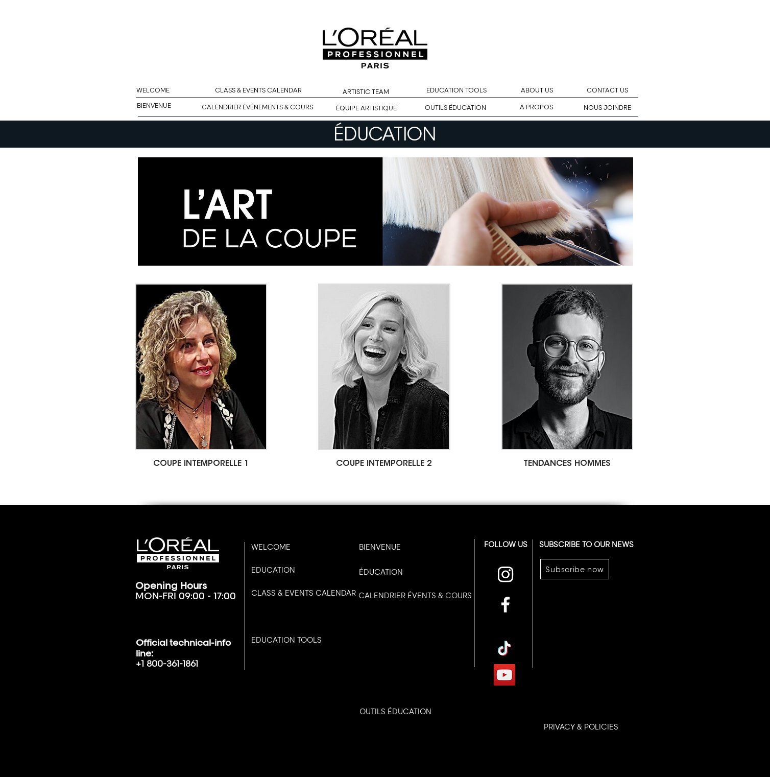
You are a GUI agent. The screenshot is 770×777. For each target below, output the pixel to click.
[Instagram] (505, 574)
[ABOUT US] (537, 90)
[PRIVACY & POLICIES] (581, 726)
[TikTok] (504, 648)
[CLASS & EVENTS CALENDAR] (258, 90)
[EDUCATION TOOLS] (456, 90)
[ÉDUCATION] (381, 571)
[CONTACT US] (607, 90)
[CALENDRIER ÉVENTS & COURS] (415, 595)
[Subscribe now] (574, 569)
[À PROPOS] (536, 107)
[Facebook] (505, 604)
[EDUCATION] (273, 570)
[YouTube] (504, 675)
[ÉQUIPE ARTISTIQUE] (366, 108)
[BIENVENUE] (154, 106)
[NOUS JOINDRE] (607, 108)
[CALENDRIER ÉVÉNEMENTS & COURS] (257, 107)
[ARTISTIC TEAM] (366, 92)
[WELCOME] (153, 90)
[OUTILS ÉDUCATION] (455, 107)
